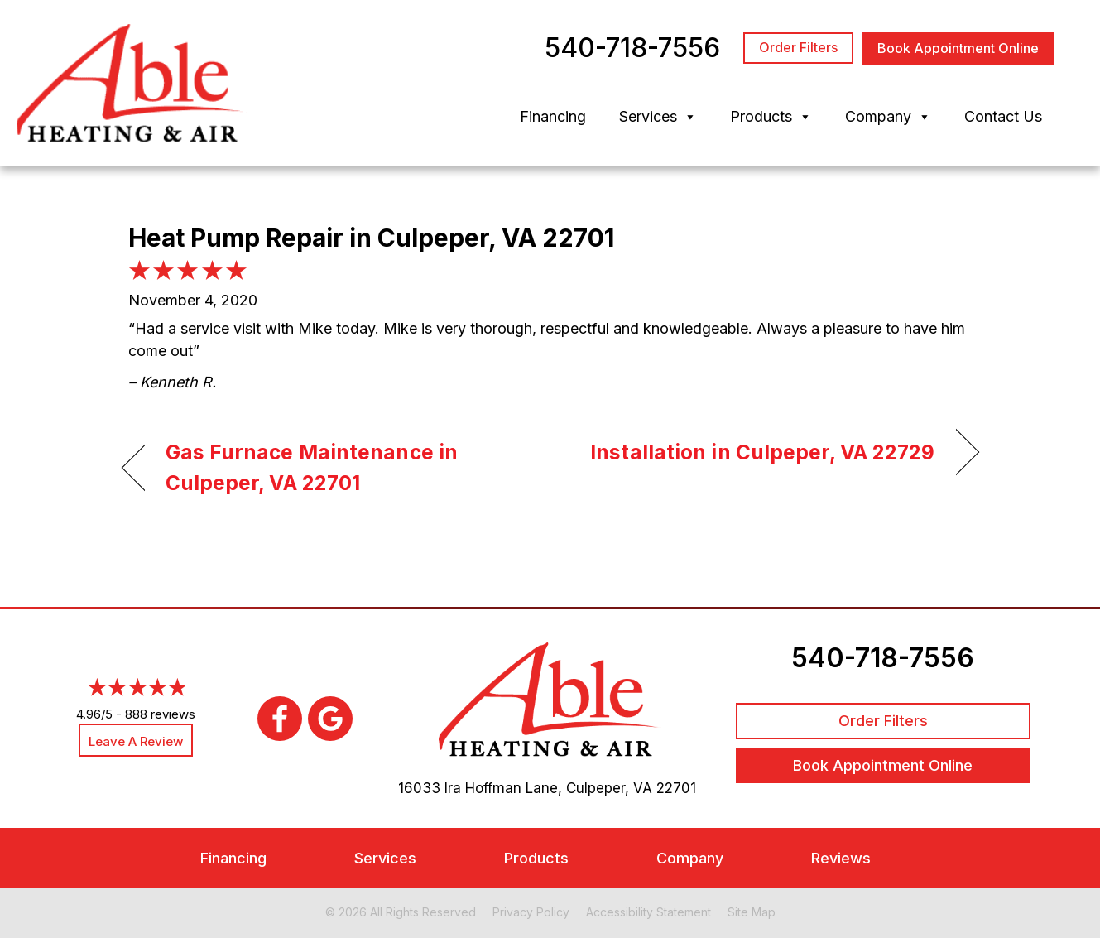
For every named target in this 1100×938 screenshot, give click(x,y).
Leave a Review (136, 741)
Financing (553, 116)
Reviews (841, 858)
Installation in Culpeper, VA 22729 (762, 452)
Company (888, 116)
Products (771, 116)
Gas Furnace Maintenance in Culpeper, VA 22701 (312, 468)
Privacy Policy (530, 912)
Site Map (752, 912)
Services (658, 116)
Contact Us (1003, 116)
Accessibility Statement (648, 912)
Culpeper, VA (609, 788)
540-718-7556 (882, 658)
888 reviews (160, 714)
